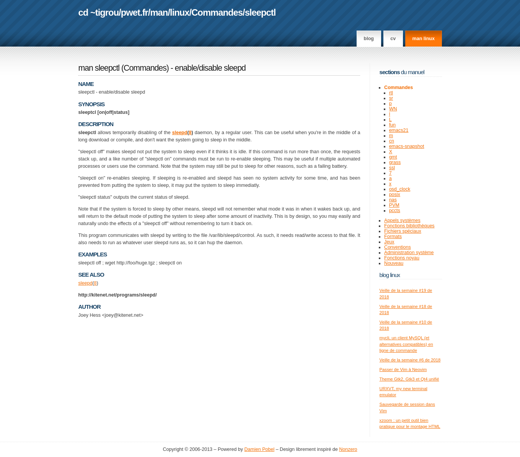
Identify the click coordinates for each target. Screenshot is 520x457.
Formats (393, 236)
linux (179, 12)
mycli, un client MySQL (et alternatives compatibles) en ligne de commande (406, 344)
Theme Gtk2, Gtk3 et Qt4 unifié (409, 379)
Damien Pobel (260, 449)
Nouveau (393, 263)
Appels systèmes (402, 220)
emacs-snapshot (406, 146)
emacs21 (399, 130)
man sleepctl (99, 68)
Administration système (409, 252)
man (159, 12)
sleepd (179, 132)
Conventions (397, 247)
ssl (392, 167)
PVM (394, 205)
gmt (393, 157)
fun (392, 125)
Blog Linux (390, 275)
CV (393, 38)
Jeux (389, 242)
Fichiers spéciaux (402, 231)
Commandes (217, 12)
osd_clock (400, 189)
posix (394, 194)
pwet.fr (134, 12)
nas (393, 200)
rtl (391, 93)
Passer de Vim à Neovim (403, 369)
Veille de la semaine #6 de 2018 (410, 360)
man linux (423, 38)
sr (391, 98)
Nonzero (348, 449)
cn (391, 141)
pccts (394, 210)
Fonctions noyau (401, 258)
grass (395, 162)
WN (393, 109)
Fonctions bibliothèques (409, 225)
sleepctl (260, 12)
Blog (369, 38)
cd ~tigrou (98, 12)
